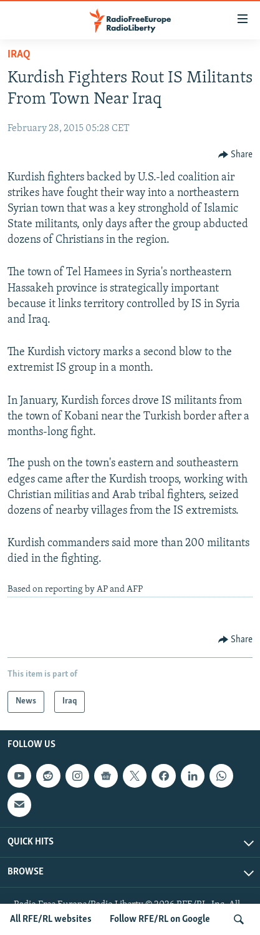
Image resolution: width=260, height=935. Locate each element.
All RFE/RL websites (51, 919)
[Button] (235, 155)
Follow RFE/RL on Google (160, 919)
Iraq (19, 55)
